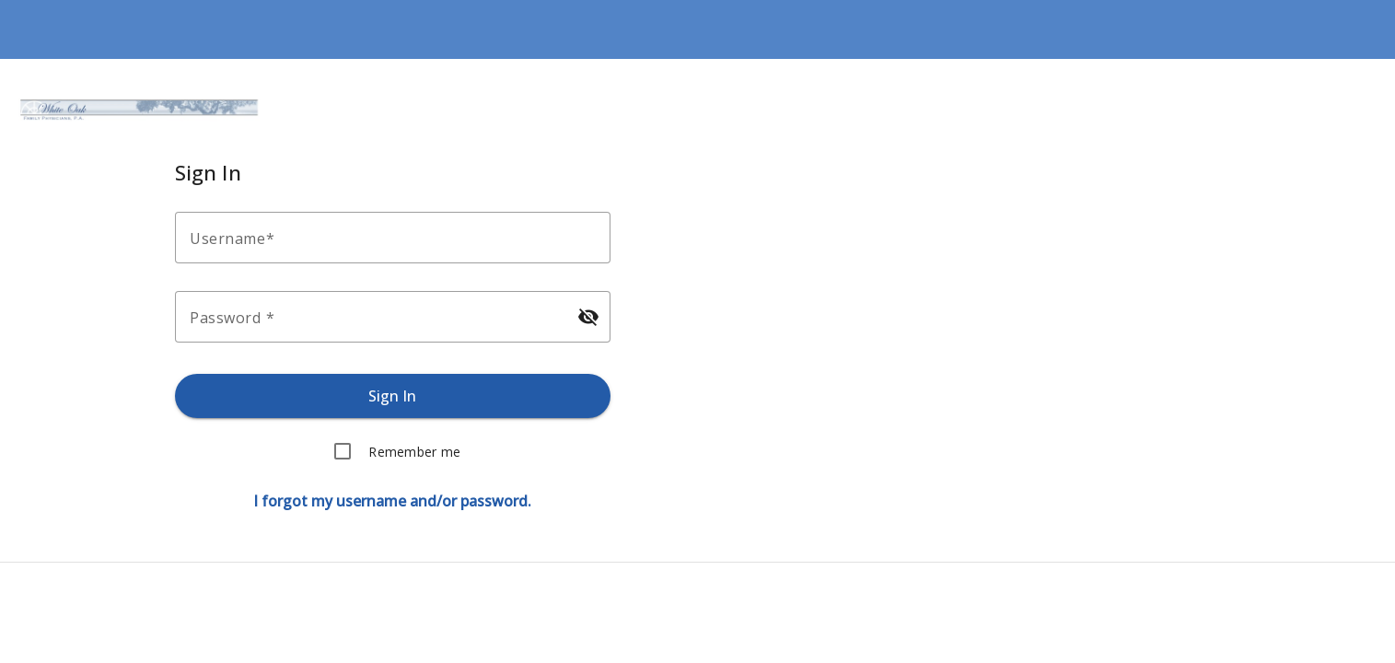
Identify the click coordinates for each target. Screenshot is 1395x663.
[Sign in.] (392, 396)
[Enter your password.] (376, 317)
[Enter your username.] (398, 238)
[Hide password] (588, 317)
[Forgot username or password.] (392, 501)
